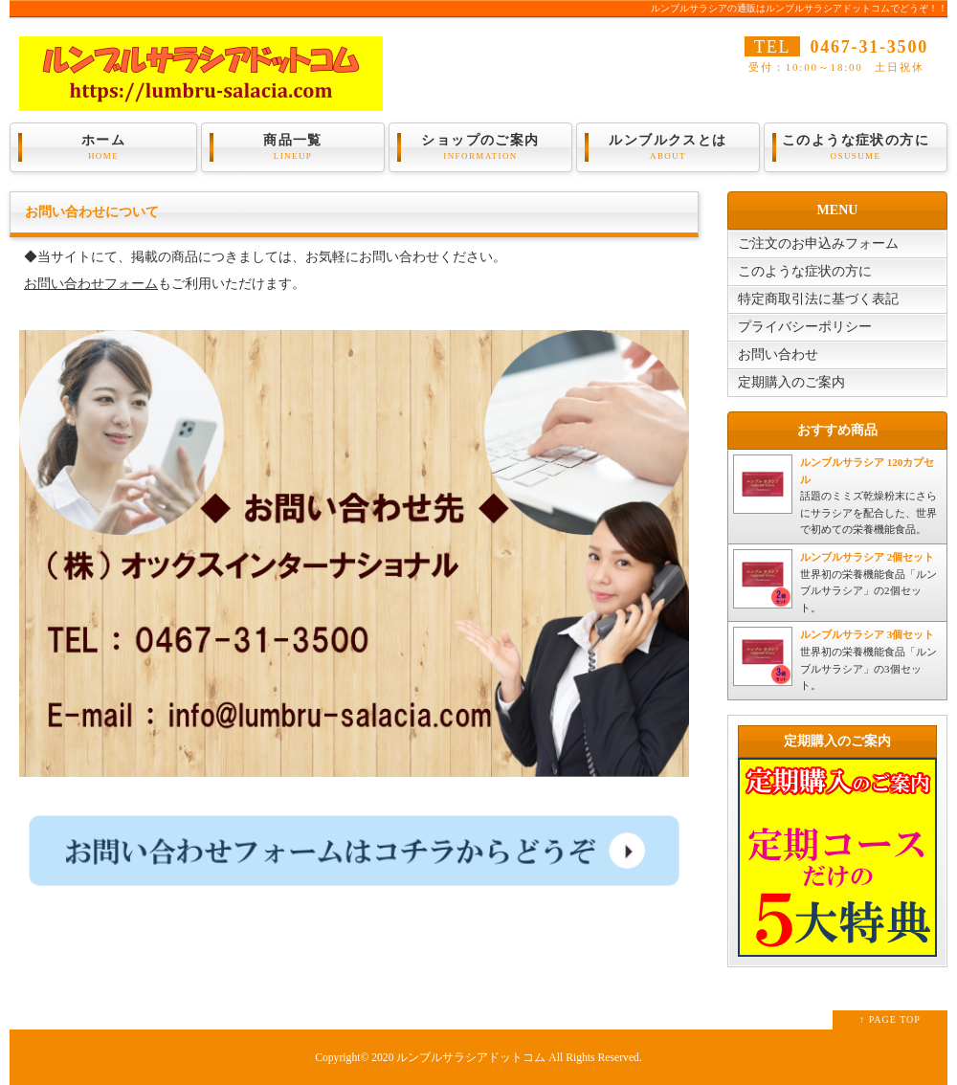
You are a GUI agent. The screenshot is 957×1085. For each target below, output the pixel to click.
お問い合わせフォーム (91, 284)
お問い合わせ (778, 354)
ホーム (103, 147)
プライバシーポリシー (805, 327)
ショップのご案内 (480, 147)
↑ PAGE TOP (890, 1019)
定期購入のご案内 (791, 382)
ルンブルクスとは (668, 147)
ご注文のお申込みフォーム (818, 243)
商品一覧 (293, 147)
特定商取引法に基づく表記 (818, 299)
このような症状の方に (855, 147)
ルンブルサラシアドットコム (470, 1058)
